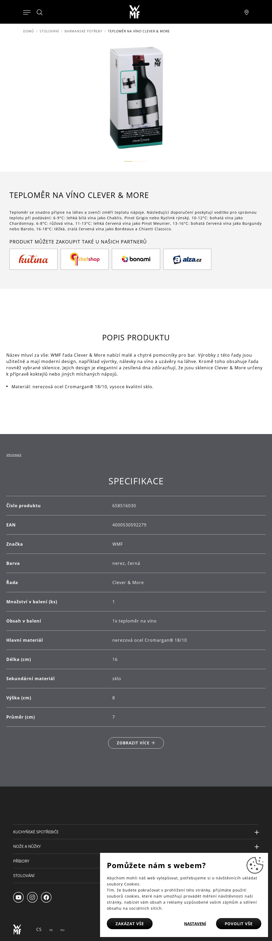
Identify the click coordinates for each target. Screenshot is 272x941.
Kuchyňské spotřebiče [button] (36, 831)
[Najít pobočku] (246, 12)
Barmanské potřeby (83, 31)
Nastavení (195, 923)
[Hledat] (40, 12)
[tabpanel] (136, 612)
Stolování (49, 31)
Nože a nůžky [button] (27, 846)
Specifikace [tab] (14, 455)
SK (51, 930)
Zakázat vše (130, 923)
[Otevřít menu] (27, 12)
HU (62, 930)
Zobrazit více (133, 742)
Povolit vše (239, 923)
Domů (28, 31)
